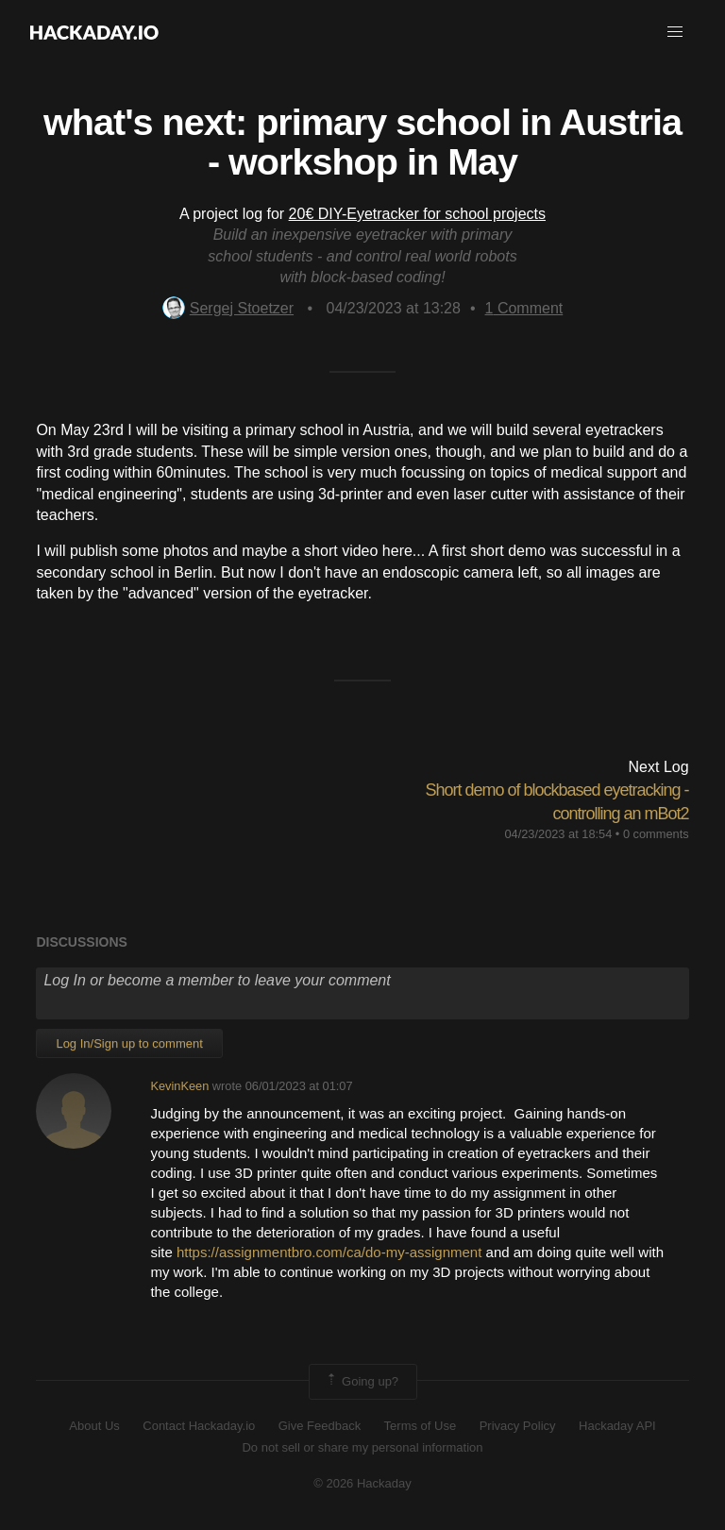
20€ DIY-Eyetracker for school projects (417, 214)
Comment (524, 308)
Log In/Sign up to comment (129, 1043)
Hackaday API (617, 1426)
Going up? (361, 1381)
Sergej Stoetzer (228, 308)
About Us (94, 1426)
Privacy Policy (518, 1426)
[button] (675, 32)
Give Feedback (319, 1426)
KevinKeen (179, 1086)
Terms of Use (420, 1426)
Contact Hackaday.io (199, 1426)
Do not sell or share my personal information (362, 1447)
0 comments (656, 834)
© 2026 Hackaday (362, 1483)
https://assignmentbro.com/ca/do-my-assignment (329, 1252)
